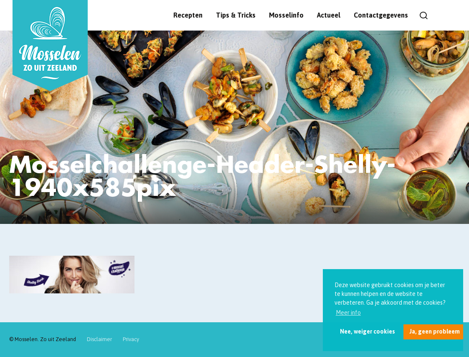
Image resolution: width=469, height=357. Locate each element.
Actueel (328, 15)
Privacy (131, 339)
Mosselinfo (286, 15)
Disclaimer (99, 339)
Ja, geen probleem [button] (434, 331)
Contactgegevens (381, 15)
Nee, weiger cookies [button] (367, 331)
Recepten (188, 15)
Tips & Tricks (236, 15)
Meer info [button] (348, 312)
